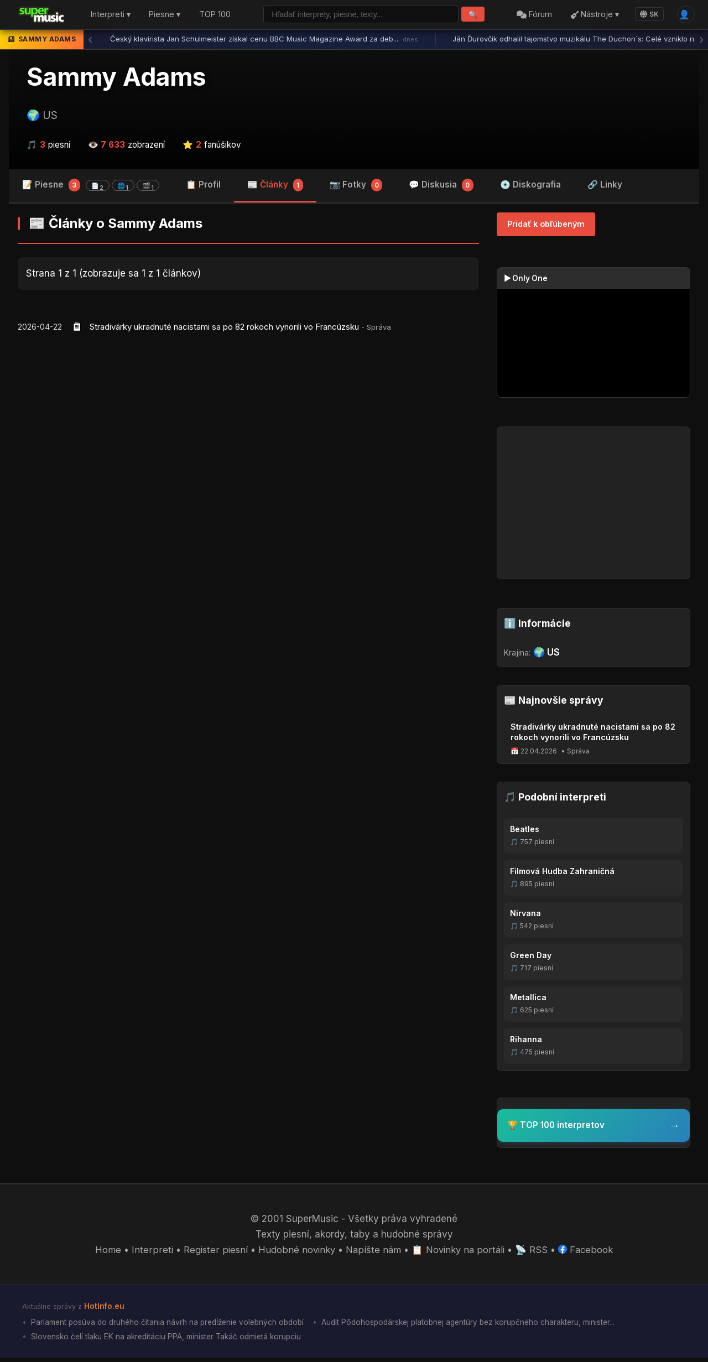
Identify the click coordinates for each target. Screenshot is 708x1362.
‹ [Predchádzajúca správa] (90, 41)
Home (106, 1252)
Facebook (587, 1252)
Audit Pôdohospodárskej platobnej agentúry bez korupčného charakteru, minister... (481, 1324)
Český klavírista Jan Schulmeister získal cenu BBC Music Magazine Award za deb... (264, 41)
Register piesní (213, 1252)
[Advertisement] (248, 429)
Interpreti (150, 1252)
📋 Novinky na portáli (459, 1252)
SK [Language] (647, 15)
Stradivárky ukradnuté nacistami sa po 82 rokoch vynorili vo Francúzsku (224, 329)
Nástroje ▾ (593, 15)
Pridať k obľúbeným (546, 226)
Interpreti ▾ (111, 15)
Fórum (532, 15)
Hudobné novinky (295, 1252)
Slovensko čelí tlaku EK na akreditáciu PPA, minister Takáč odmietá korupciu (169, 1339)
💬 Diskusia (441, 187)
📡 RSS (533, 1252)
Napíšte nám (373, 1252)
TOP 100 (215, 15)
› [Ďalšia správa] (701, 41)
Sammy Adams (116, 79)
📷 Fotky (356, 187)
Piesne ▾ (164, 15)
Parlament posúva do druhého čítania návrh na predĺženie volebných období (171, 1324)
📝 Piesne (90, 187)
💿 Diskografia (530, 186)
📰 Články (275, 187)
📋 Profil (203, 186)
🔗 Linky (604, 186)
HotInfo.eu (104, 1308)
